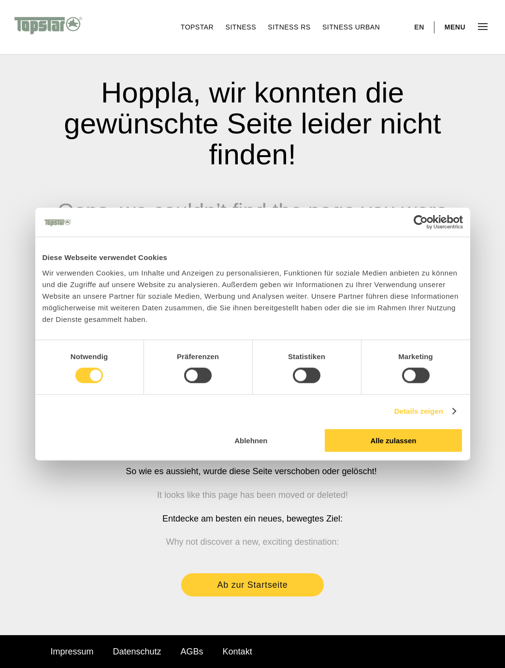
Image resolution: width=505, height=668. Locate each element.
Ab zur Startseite (252, 585)
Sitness (242, 27)
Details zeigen (418, 411)
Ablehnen (250, 440)
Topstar (198, 27)
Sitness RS (290, 27)
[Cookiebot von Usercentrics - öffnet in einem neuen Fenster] (420, 222)
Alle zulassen (393, 440)
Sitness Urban (351, 27)
